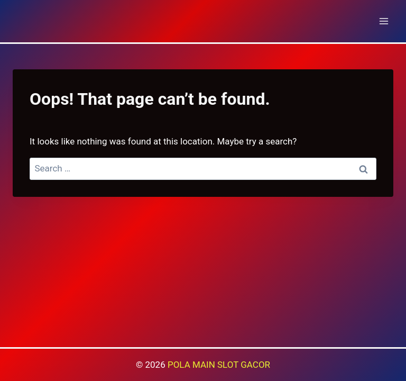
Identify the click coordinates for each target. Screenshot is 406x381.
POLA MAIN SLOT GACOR (219, 364)
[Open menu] (383, 21)
